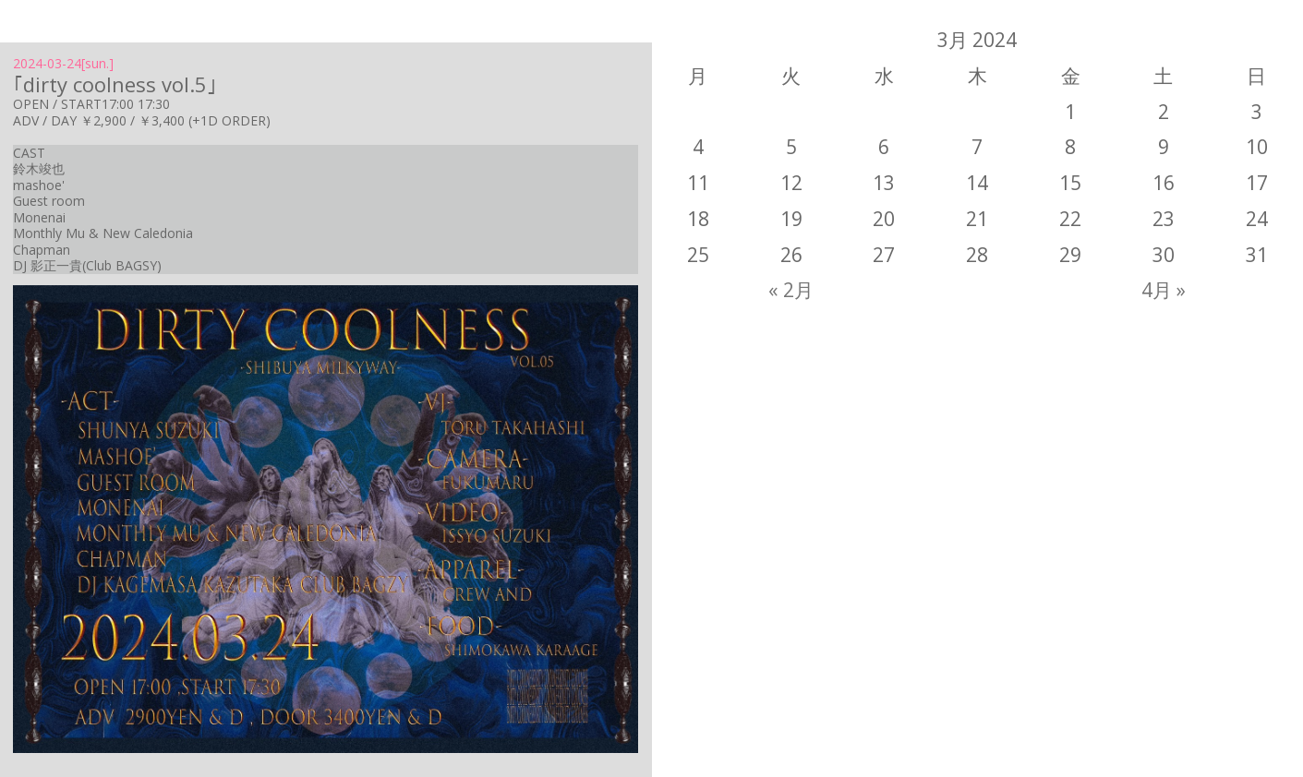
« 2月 (791, 290)
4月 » (1163, 290)
